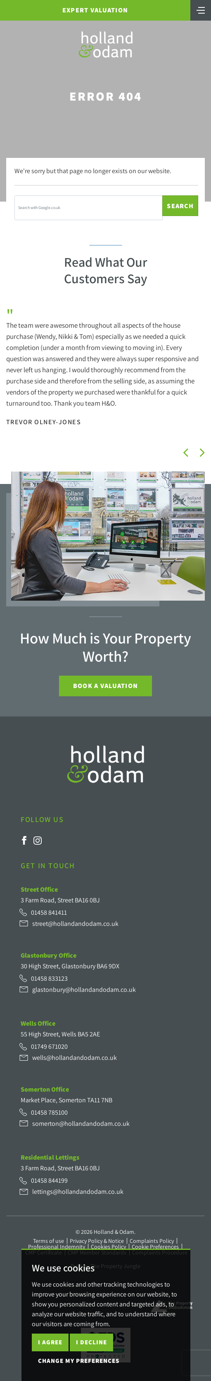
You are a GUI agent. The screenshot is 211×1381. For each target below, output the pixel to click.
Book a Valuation (105, 685)
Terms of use (48, 1241)
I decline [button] (91, 1342)
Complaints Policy (152, 1241)
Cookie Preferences (155, 1246)
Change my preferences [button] (78, 1361)
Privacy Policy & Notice (97, 1241)
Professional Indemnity (56, 1246)
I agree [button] (50, 1342)
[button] (185, 453)
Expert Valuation (95, 10)
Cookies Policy (108, 1246)
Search (180, 206)
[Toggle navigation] (201, 9)
